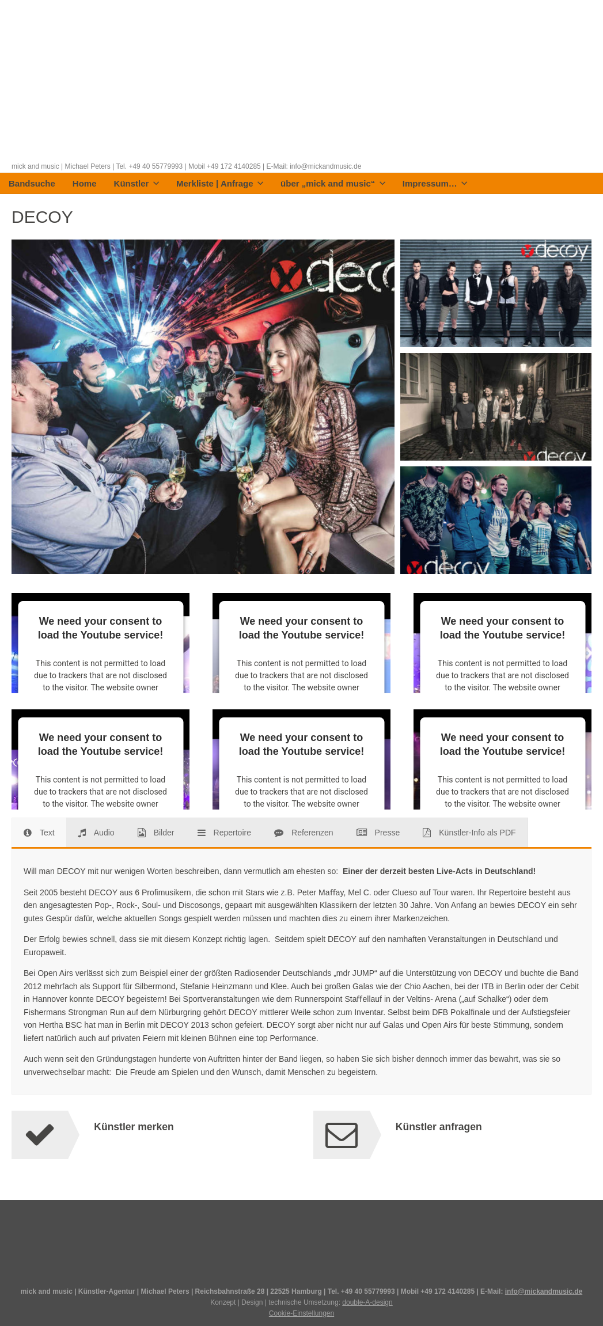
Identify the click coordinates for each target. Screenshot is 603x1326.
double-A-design (367, 1302)
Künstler (136, 183)
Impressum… (435, 183)
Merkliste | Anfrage (219, 183)
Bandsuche (32, 183)
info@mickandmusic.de (543, 1291)
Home (85, 183)
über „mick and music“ (332, 183)
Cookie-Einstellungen (301, 1313)
